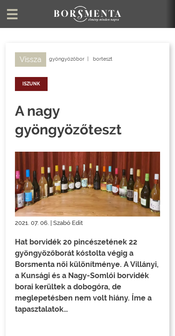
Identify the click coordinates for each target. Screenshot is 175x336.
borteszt (102, 59)
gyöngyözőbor (66, 59)
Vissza (31, 59)
